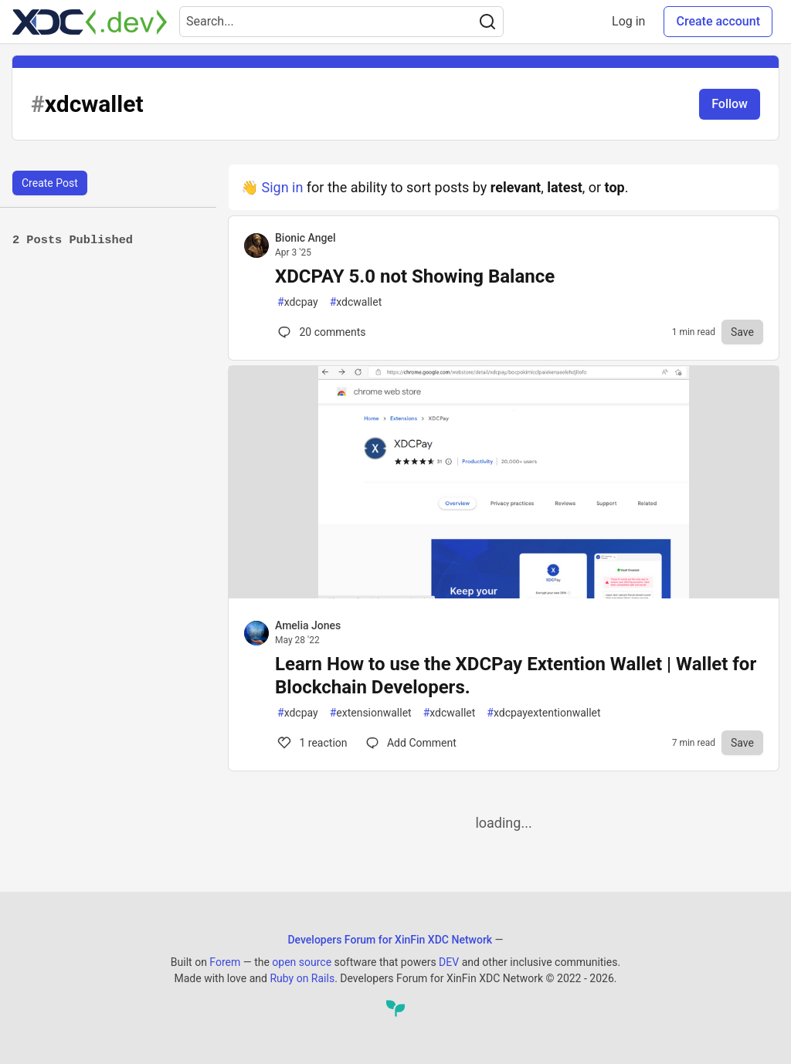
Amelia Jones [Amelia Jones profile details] (308, 625)
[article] (504, 593)
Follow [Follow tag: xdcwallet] (729, 104)
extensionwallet (371, 713)
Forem (224, 962)
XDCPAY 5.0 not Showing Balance (415, 276)
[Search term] (341, 21)
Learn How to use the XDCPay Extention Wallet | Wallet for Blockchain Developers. (515, 675)
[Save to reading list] (742, 332)
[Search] (487, 21)
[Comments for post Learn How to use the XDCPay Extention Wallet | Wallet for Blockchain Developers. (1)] (411, 742)
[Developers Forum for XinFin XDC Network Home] (89, 21)
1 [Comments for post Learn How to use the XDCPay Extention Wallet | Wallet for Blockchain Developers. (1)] (311, 743)
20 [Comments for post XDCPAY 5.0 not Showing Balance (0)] (320, 332)
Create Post (50, 183)
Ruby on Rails (302, 978)
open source (301, 962)
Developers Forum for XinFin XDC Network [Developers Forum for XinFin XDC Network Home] (389, 940)
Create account (718, 21)
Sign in (282, 187)
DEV (449, 962)
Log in (628, 21)
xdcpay (297, 302)
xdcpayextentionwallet (543, 713)
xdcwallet (356, 302)
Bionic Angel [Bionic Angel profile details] (305, 238)
